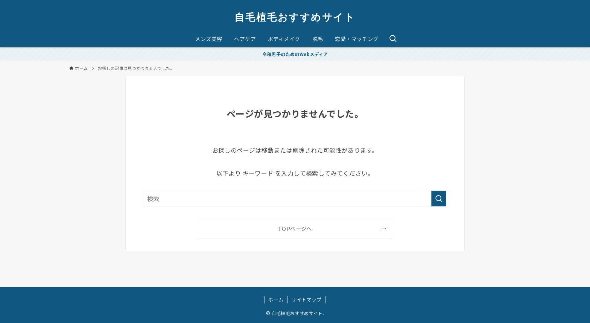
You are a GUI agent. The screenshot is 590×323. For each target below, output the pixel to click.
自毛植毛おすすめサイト (294, 16)
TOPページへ (295, 228)
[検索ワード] (295, 198)
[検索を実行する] (438, 198)
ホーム (275, 299)
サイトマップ (306, 299)
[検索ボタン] (393, 38)
